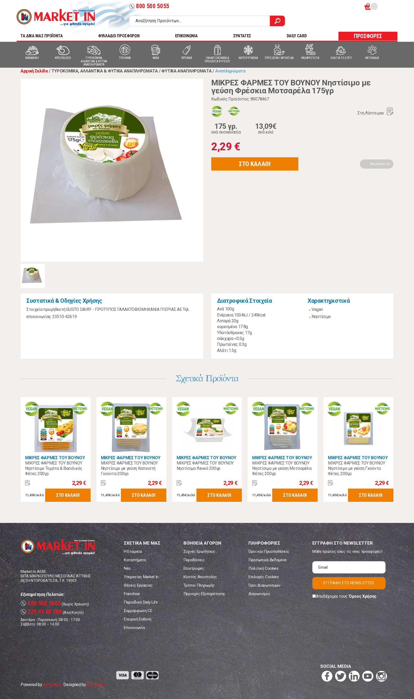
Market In (56, 17)
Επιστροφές (194, 568)
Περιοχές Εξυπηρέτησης (204, 593)
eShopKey (52, 684)
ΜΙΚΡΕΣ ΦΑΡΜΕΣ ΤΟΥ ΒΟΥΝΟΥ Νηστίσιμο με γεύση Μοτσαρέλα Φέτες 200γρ (281, 468)
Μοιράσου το (380, 164)
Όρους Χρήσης (363, 596)
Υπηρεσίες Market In (141, 576)
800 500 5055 (149, 6)
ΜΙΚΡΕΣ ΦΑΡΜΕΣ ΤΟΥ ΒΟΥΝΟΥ (55, 457)
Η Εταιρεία (133, 551)
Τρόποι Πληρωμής (199, 585)
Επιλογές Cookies (263, 576)
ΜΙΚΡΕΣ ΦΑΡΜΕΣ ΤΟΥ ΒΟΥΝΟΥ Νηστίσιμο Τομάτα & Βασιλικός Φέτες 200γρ (53, 468)
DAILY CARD (297, 35)
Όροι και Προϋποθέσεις (268, 551)
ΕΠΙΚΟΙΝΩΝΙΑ (186, 35)
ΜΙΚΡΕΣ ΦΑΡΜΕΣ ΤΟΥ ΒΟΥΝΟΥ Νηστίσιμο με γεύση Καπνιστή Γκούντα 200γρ (129, 468)
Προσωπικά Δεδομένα (267, 560)
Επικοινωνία (134, 627)
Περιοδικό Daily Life (141, 602)
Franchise (132, 593)
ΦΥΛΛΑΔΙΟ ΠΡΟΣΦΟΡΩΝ (118, 35)
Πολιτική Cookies (263, 568)
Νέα (127, 568)
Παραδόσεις (194, 560)
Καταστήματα (135, 560)
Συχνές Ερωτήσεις (199, 551)
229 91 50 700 (41, 611)
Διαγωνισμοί (259, 593)
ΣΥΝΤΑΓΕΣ (242, 35)
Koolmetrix (96, 684)
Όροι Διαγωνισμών (264, 585)
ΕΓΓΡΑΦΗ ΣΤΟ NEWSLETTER (348, 583)
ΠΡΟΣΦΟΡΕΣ (368, 36)
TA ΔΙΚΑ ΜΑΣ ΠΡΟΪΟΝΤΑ (41, 35)
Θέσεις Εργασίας (138, 585)
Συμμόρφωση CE (138, 610)
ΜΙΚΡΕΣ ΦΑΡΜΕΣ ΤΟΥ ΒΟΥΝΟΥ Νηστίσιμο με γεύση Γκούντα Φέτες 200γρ (356, 468)
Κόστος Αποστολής (200, 576)
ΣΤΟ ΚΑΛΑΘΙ (255, 164)
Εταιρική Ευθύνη (137, 619)
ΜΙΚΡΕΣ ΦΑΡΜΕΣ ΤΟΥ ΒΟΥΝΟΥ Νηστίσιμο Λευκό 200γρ (205, 466)
